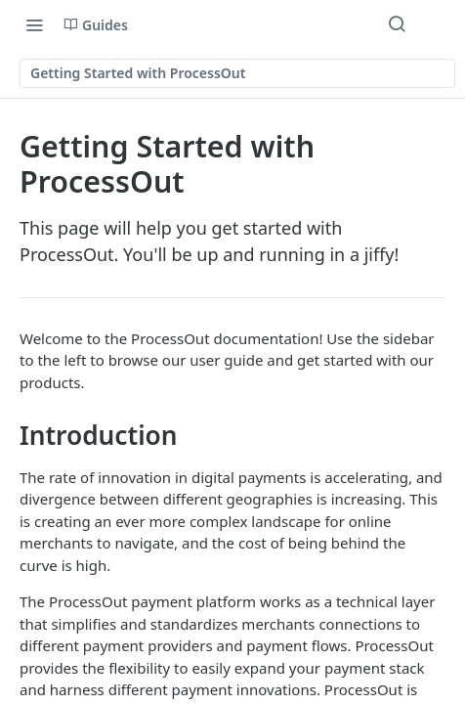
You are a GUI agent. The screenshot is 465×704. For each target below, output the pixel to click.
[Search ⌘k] (396, 24)
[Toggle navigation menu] (34, 24)
